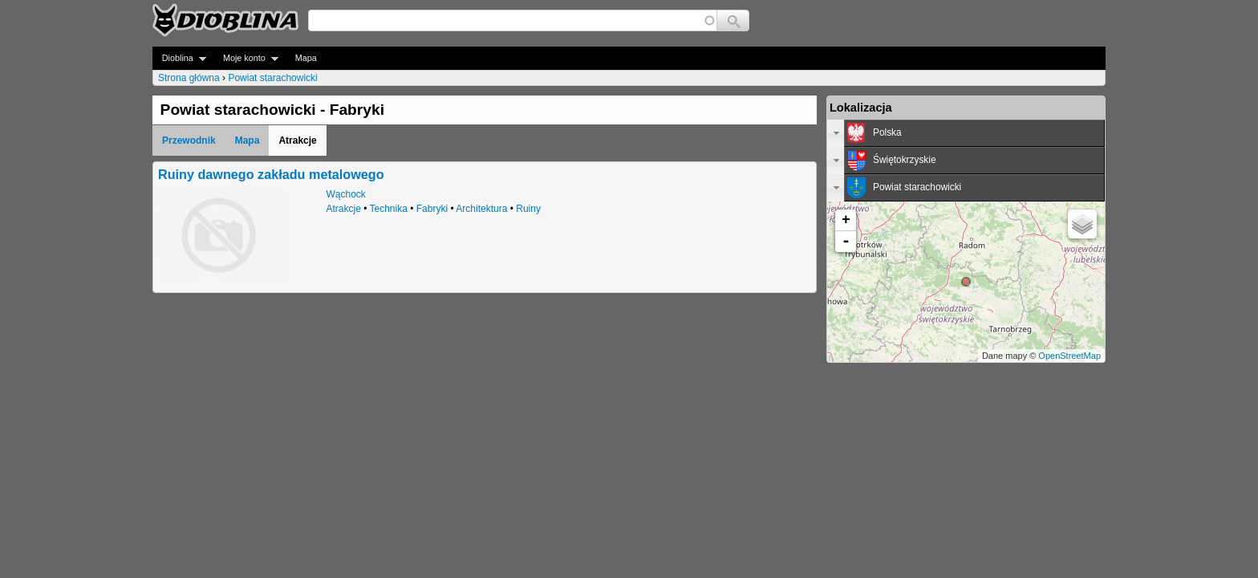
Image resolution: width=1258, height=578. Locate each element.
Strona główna (189, 77)
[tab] (966, 133)
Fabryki (432, 208)
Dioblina (179, 58)
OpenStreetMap (1069, 355)
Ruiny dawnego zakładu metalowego (271, 174)
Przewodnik (189, 140)
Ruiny (528, 208)
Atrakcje (344, 208)
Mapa (306, 58)
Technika (389, 208)
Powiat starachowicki (272, 77)
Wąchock (346, 194)
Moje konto (245, 58)
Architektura (481, 208)
